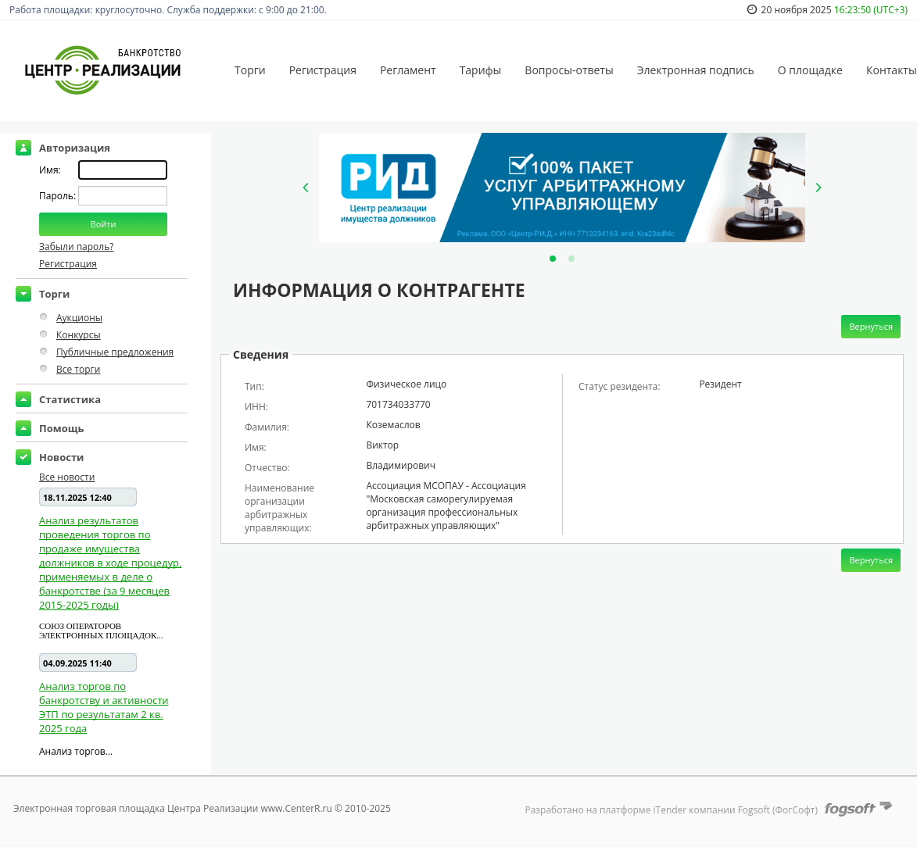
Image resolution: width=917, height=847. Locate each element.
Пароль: (58, 195)
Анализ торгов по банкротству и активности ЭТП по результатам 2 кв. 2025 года (104, 707)
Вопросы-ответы (569, 70)
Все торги (78, 369)
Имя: (50, 170)
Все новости (67, 477)
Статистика (70, 399)
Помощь (61, 428)
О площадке (810, 70)
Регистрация (322, 70)
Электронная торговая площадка (89, 808)
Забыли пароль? (76, 246)
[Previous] (306, 187)
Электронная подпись (695, 70)
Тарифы (481, 70)
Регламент (408, 70)
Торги (250, 70)
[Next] (818, 187)
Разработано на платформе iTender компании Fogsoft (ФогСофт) (671, 810)
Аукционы (79, 317)
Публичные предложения (115, 352)
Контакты (891, 70)
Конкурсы (78, 334)
